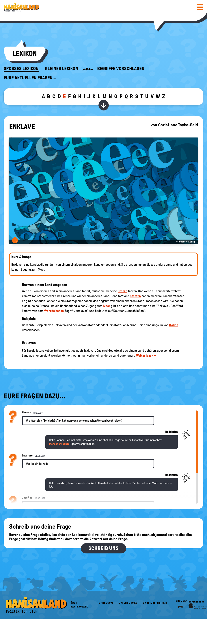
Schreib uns (103, 548)
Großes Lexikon (21, 68)
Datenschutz (128, 602)
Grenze (122, 291)
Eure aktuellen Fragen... (30, 77)
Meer (106, 306)
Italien (173, 325)
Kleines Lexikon (61, 68)
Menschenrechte (59, 443)
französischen (54, 311)
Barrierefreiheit (155, 602)
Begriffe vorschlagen (120, 68)
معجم (87, 68)
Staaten (135, 296)
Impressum (105, 602)
